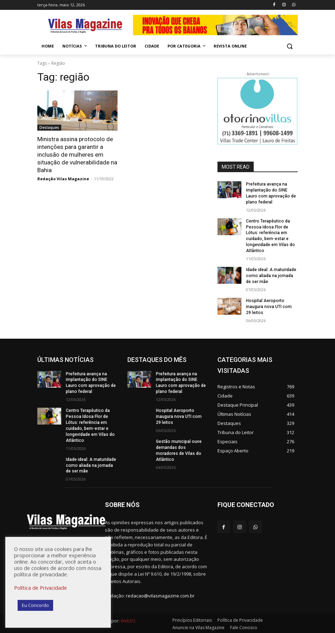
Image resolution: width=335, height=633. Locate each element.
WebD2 (127, 620)
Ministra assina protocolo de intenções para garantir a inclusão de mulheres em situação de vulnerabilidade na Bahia (77, 155)
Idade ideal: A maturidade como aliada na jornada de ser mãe (271, 275)
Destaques (49, 127)
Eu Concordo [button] (35, 605)
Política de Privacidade (40, 587)
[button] (289, 46)
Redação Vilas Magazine (63, 178)
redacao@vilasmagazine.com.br (160, 594)
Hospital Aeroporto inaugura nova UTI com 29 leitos (271, 305)
